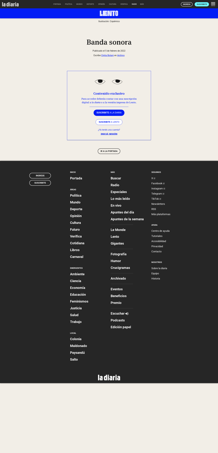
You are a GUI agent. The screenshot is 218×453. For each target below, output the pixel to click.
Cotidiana (77, 313)
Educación (78, 364)
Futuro (75, 300)
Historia (155, 348)
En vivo (116, 275)
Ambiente (77, 344)
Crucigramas (120, 338)
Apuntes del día (122, 282)
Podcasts (118, 390)
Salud (74, 385)
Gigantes (117, 313)
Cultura (75, 293)
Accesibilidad (158, 311)
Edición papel (121, 397)
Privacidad (157, 316)
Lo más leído (120, 269)
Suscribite (202, 4)
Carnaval (76, 327)
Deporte (76, 279)
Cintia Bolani (107, 125)
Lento (115, 306)
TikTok (156, 268)
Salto (74, 429)
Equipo (155, 343)
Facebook (158, 253)
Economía (77, 358)
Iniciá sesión (109, 203)
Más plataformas (160, 284)
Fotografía (119, 324)
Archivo (121, 125)
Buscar (116, 248)
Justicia (76, 378)
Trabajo (76, 392)
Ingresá (186, 4)
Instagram (158, 258)
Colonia (75, 409)
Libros (75, 320)
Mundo (75, 272)
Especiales (119, 262)
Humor (116, 331)
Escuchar (119, 383)
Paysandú (77, 423)
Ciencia (75, 351)
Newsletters (158, 273)
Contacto (156, 321)
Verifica (76, 306)
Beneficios (119, 366)
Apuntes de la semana (127, 289)
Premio (116, 373)
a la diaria (109, 182)
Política (75, 265)
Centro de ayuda (160, 300)
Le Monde (118, 300)
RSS (153, 278)
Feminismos (79, 371)
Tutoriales (156, 306)
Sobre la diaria (159, 338)
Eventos (117, 359)
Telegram (157, 263)
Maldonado (78, 416)
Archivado (118, 348)
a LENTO (109, 192)
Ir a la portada (109, 221)
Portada (76, 248)
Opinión (76, 286)
